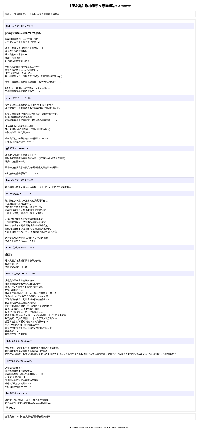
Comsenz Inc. (122, 427)
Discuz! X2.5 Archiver (91, 427)
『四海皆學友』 (19, 14)
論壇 (7, 14)
